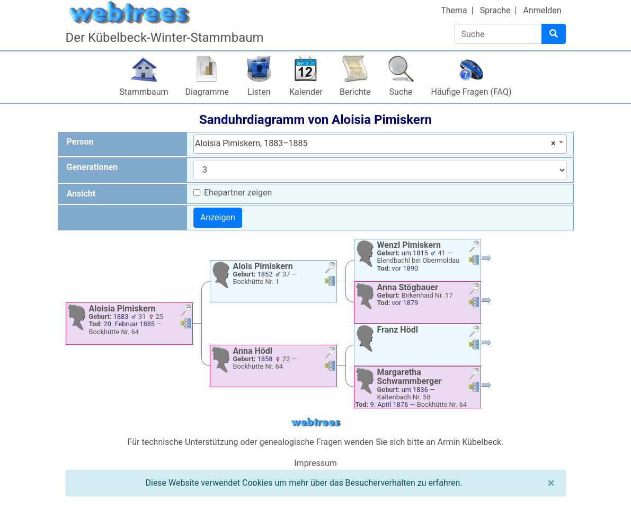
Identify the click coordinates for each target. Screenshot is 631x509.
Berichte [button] (355, 92)
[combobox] (380, 144)
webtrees (315, 422)
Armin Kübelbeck (470, 442)
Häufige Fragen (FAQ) (471, 92)
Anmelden (542, 10)
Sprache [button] (495, 10)
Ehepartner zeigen (238, 192)
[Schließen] (551, 483)
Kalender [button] (306, 92)
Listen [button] (258, 92)
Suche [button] (401, 92)
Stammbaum (144, 92)
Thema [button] (454, 10)
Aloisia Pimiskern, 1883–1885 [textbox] (375, 143)
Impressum (315, 463)
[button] (186, 311)
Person (80, 142)
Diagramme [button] (207, 92)
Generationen (92, 167)
